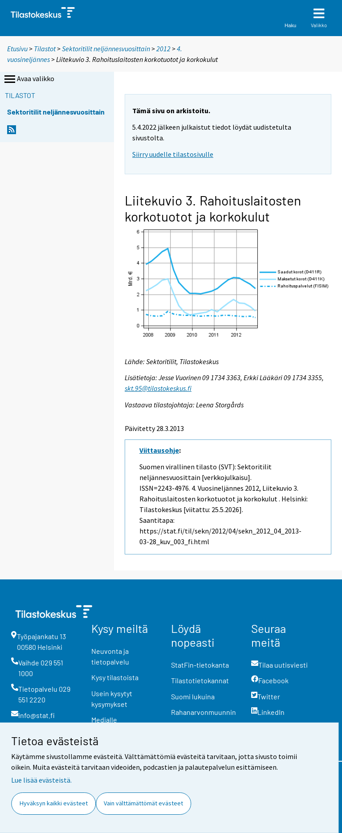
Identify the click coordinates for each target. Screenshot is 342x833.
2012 (163, 48)
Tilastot (45, 48)
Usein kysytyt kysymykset (111, 698)
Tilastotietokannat (200, 680)
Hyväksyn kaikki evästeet (54, 803)
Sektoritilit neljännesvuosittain (106, 48)
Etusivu (17, 48)
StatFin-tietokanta (200, 665)
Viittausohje (159, 450)
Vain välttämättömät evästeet (143, 803)
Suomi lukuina (193, 696)
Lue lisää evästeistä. (41, 780)
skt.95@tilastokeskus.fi (158, 388)
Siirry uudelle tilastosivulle (172, 154)
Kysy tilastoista (114, 677)
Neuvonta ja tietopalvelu (110, 656)
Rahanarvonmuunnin (203, 712)
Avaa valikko (28, 79)
